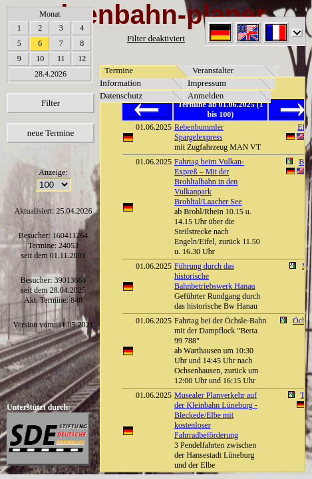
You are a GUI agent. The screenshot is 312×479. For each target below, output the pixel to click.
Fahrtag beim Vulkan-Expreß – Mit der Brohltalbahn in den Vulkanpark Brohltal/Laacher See (209, 181)
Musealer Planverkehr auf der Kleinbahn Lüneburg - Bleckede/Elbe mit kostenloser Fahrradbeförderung (215, 415)
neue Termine (51, 133)
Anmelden (206, 95)
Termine (118, 70)
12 (82, 58)
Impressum (207, 83)
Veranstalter (213, 70)
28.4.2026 (51, 74)
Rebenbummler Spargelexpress (199, 132)
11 (61, 58)
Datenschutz (121, 95)
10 (40, 58)
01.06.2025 (154, 127)
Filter (50, 103)
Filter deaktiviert (156, 38)
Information (120, 83)
